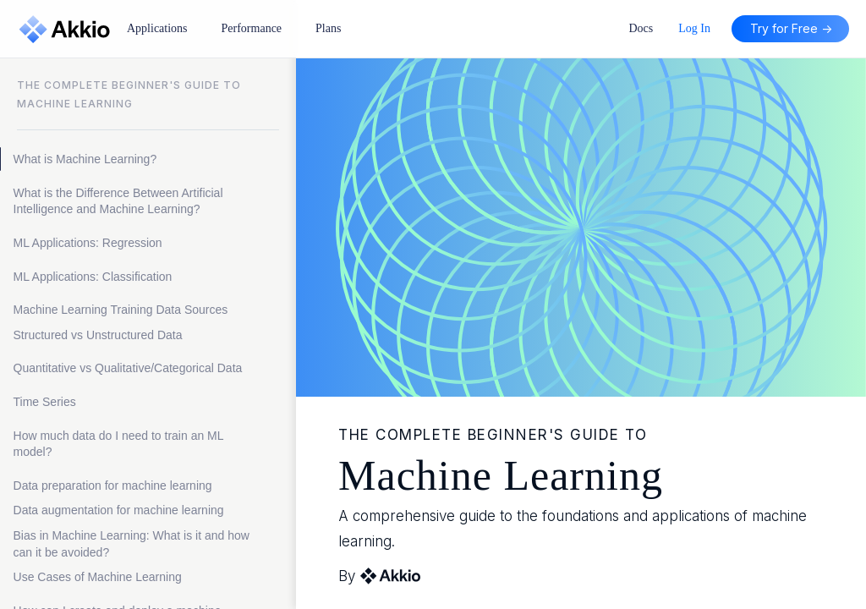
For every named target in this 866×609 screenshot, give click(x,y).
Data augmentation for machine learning (119, 510)
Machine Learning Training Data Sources (123, 309)
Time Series (45, 402)
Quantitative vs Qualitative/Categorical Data (128, 368)
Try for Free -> (791, 28)
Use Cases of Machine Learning (98, 577)
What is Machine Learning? (85, 159)
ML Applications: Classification (93, 276)
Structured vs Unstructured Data (98, 335)
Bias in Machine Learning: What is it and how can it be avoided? (131, 544)
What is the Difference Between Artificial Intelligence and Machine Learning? (118, 201)
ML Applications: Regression (88, 243)
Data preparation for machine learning (115, 485)
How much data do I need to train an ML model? (119, 444)
